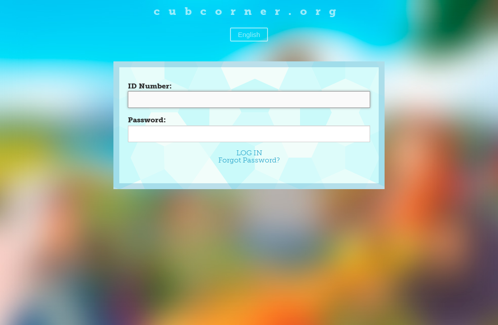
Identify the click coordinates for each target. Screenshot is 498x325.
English (249, 34)
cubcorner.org (249, 11)
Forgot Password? (249, 160)
